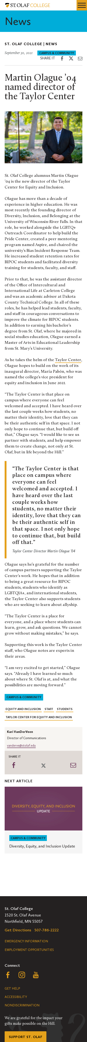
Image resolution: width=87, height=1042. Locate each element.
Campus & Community (56, 53)
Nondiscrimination (22, 1005)
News (51, 44)
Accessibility (16, 997)
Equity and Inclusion (23, 709)
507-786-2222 (47, 930)
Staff (49, 709)
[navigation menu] (82, 5)
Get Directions (18, 930)
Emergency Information (26, 941)
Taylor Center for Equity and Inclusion (39, 717)
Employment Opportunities (29, 950)
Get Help (12, 989)
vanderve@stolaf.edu (21, 746)
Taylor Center (68, 360)
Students (64, 709)
